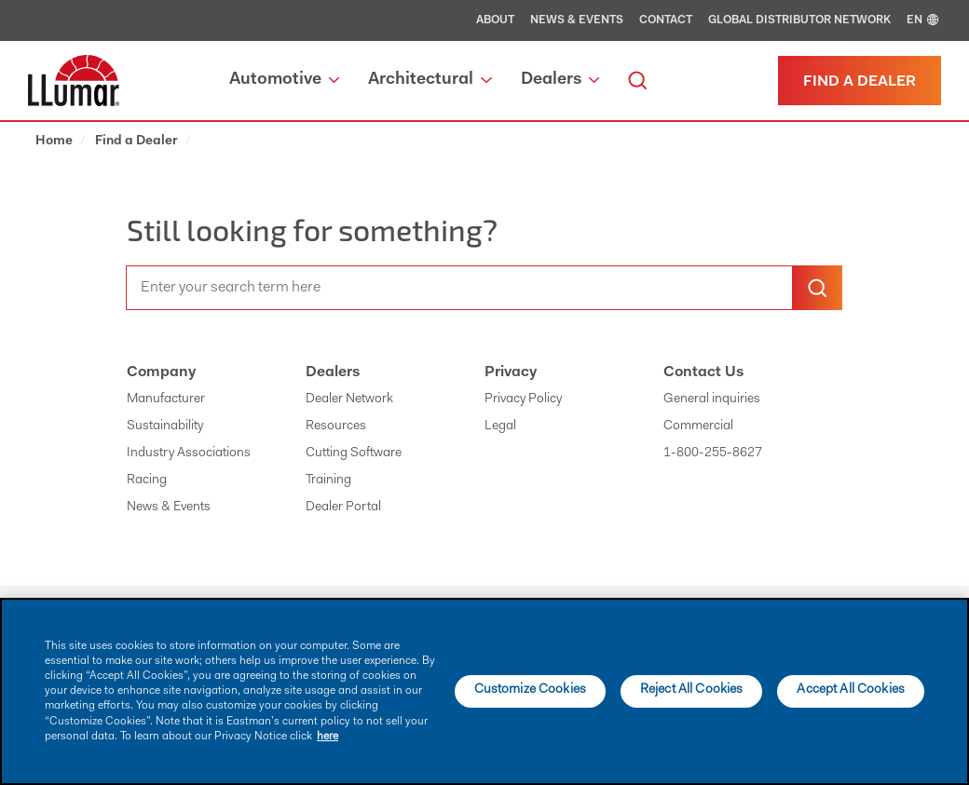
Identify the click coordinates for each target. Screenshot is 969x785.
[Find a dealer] (859, 80)
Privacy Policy (523, 399)
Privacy (510, 372)
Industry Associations (189, 453)
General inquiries (711, 399)
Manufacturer (166, 399)
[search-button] (817, 287)
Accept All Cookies (851, 690)
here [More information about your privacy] (327, 736)
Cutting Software (354, 453)
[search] (637, 80)
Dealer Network (349, 399)
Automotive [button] (284, 80)
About (495, 20)
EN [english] (924, 20)
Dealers (333, 372)
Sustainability (165, 426)
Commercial (698, 426)
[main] (484, 691)
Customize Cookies (530, 690)
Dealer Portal (343, 507)
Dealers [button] (560, 80)
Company (161, 372)
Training (328, 480)
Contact (665, 20)
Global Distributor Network (799, 20)
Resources (336, 426)
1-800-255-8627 (712, 453)
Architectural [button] (429, 80)
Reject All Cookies (692, 690)
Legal (500, 426)
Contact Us (703, 372)
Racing (147, 480)
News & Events (576, 20)
